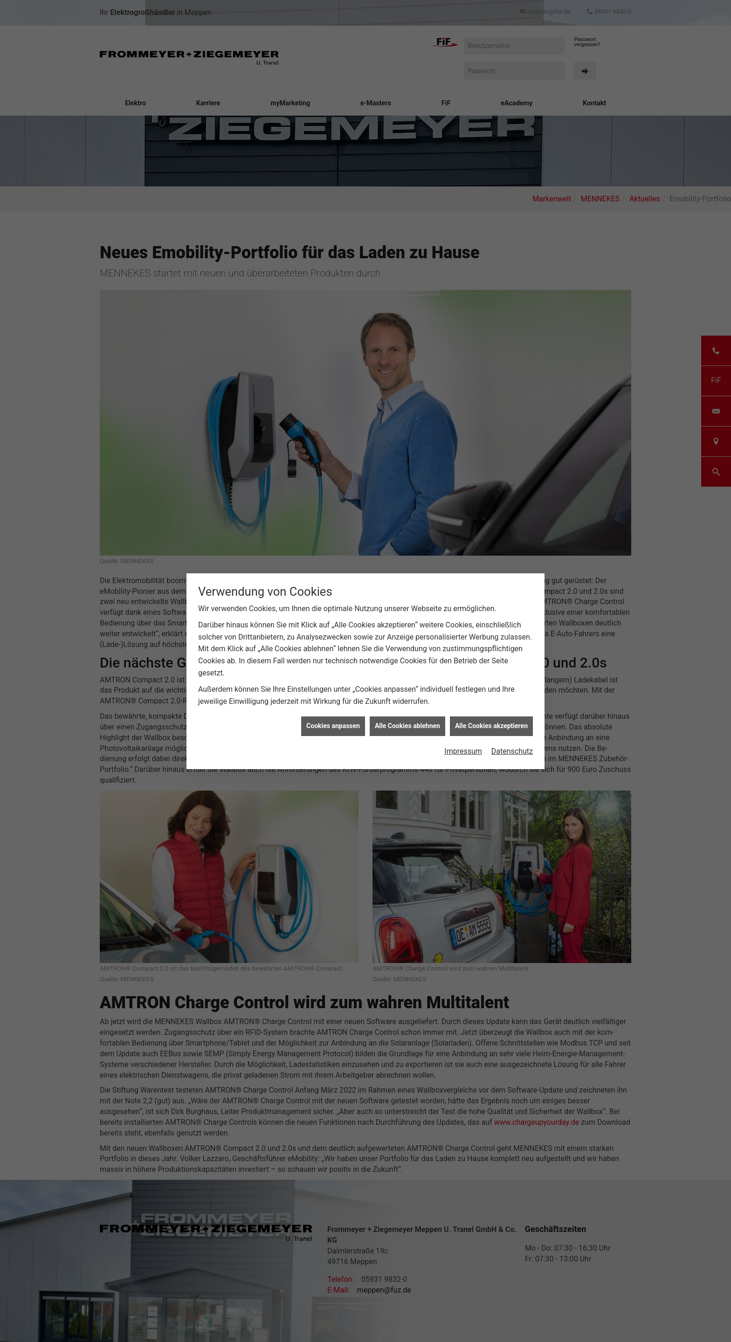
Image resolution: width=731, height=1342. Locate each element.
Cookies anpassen (333, 725)
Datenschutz (512, 751)
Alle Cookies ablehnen (407, 725)
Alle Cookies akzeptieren (491, 725)
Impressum (463, 751)
